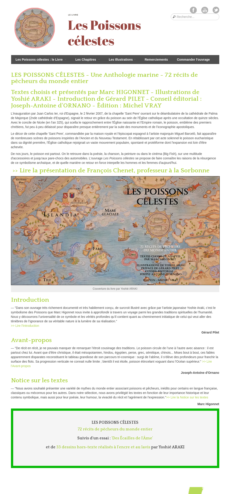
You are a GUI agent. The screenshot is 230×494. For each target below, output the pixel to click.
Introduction (31, 299)
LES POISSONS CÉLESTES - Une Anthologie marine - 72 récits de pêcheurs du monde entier (104, 78)
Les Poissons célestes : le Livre (41, 59)
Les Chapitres (87, 59)
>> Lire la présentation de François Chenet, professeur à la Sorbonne (110, 170)
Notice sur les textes (40, 380)
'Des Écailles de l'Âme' (132, 438)
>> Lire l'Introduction (25, 325)
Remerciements (156, 59)
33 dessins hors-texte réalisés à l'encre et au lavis (103, 447)
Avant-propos (32, 340)
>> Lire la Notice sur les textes (187, 397)
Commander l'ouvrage (193, 59)
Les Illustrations (122, 59)
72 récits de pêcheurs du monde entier (115, 429)
